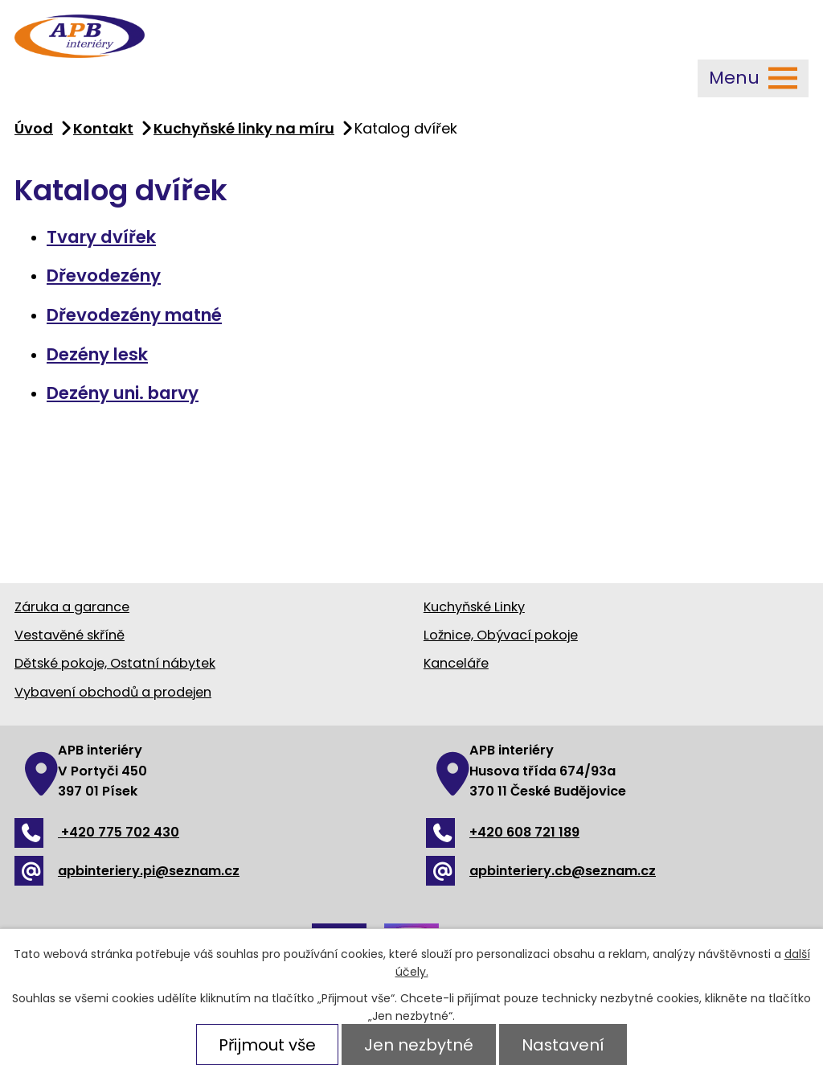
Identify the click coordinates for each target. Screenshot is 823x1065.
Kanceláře (456, 663)
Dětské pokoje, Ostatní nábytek (114, 663)
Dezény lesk (97, 354)
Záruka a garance (71, 607)
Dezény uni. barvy (123, 392)
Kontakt (103, 128)
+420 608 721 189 (502, 832)
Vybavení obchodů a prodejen (112, 692)
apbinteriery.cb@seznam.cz (541, 870)
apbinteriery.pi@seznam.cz (127, 870)
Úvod (33, 128)
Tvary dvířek (101, 236)
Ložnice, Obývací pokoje (501, 635)
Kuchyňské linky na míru (244, 128)
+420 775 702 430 (96, 832)
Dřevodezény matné (134, 314)
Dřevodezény (104, 275)
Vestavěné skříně (69, 635)
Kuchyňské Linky (474, 607)
